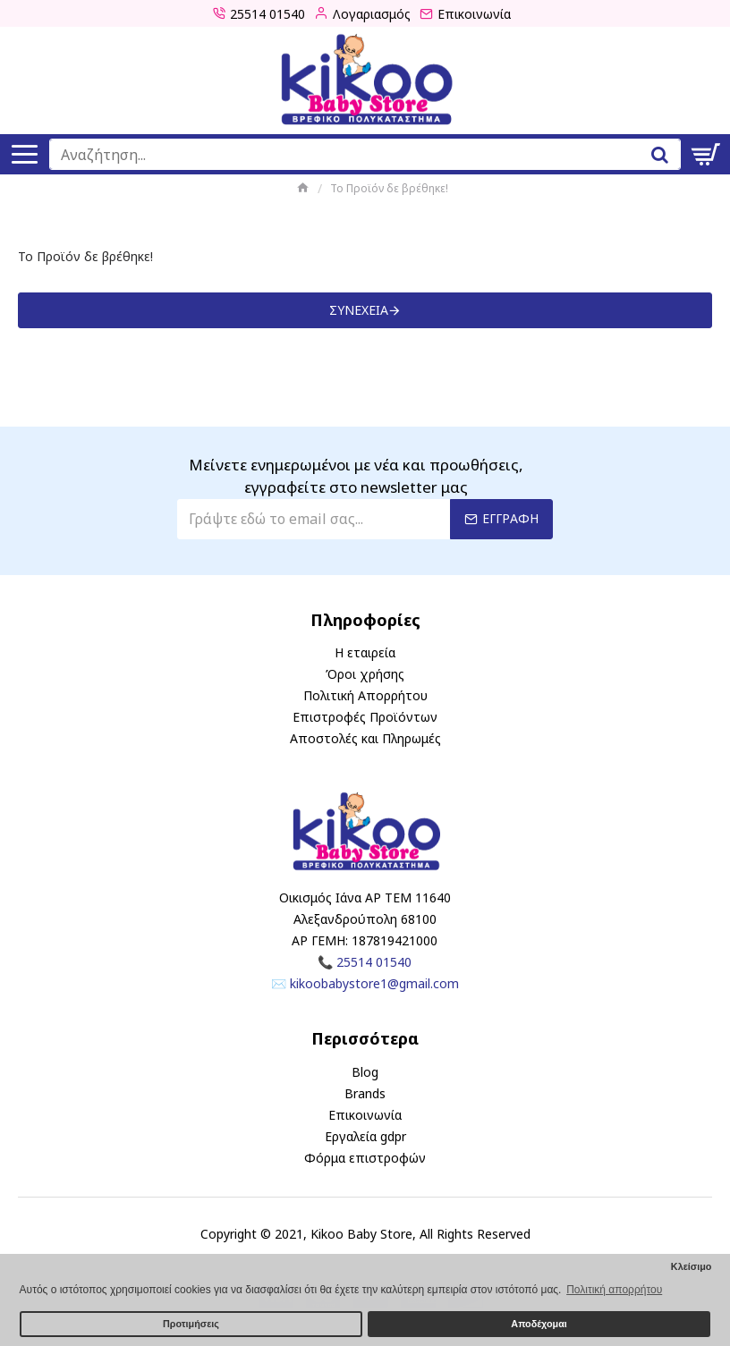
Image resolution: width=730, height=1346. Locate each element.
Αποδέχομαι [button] (538, 1323)
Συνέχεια (358, 309)
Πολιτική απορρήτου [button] (614, 1289)
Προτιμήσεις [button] (191, 1323)
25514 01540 (374, 961)
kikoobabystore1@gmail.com (374, 983)
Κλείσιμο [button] (691, 1266)
